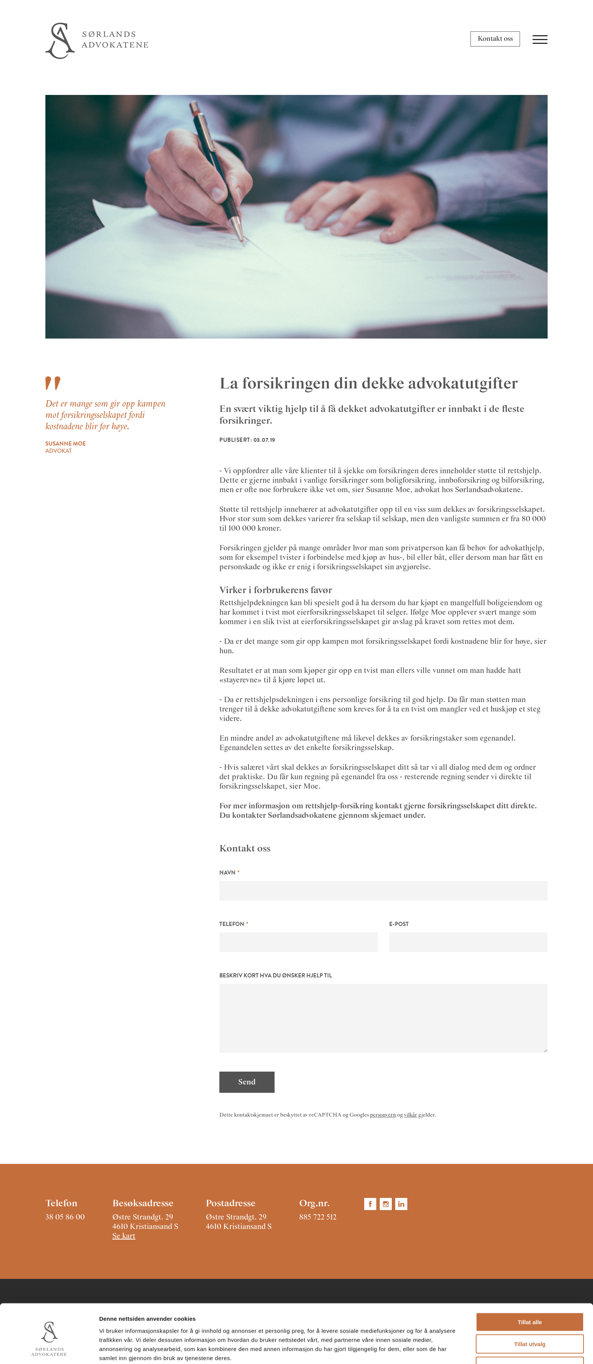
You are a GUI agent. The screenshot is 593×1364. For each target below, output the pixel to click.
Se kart (123, 1236)
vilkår (410, 1115)
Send (247, 1082)
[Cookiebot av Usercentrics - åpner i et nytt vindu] (49, 1349)
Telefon (231, 924)
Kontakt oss (495, 39)
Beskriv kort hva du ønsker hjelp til (275, 975)
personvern (383, 1115)
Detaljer (402, 1349)
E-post (399, 924)
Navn (227, 872)
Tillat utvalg (529, 1311)
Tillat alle (530, 1288)
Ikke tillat (530, 1333)
